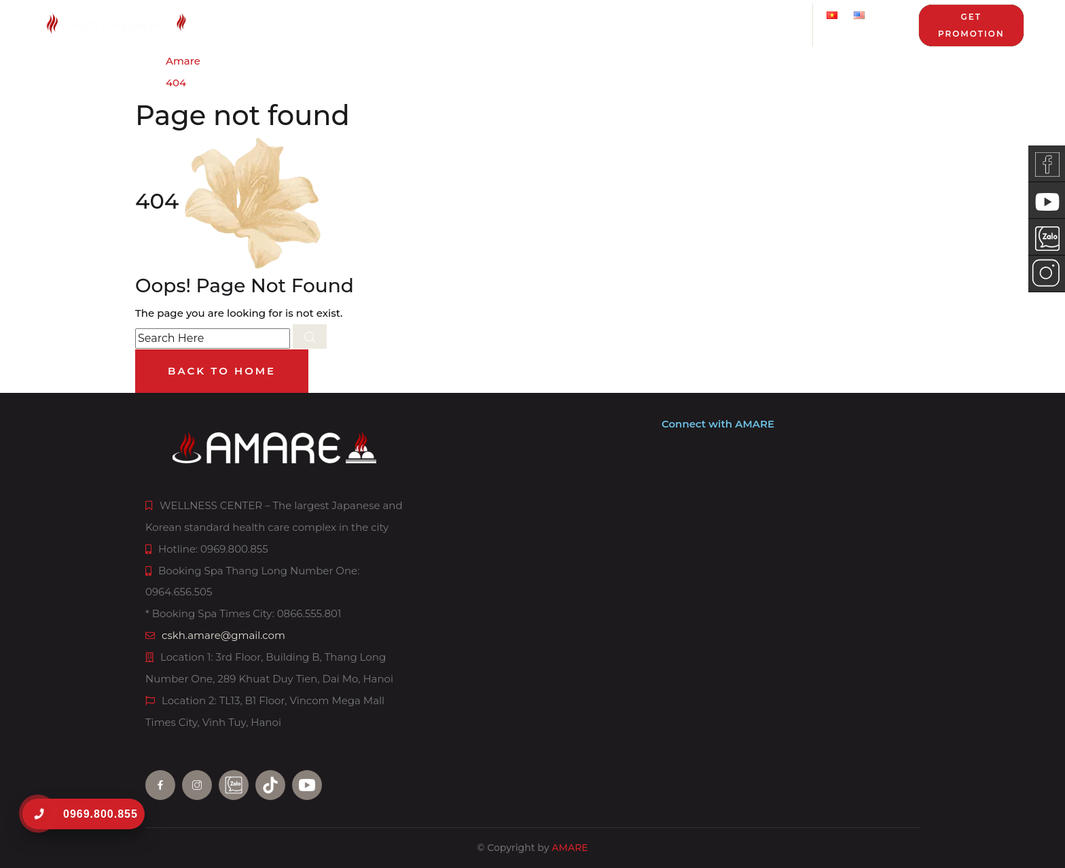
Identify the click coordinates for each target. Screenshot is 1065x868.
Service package (500, 24)
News (707, 24)
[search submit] (310, 336)
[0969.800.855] (38, 814)
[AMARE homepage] (198, 25)
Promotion (619, 24)
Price (421, 24)
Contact (785, 24)
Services (341, 24)
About (260, 24)
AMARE (570, 847)
